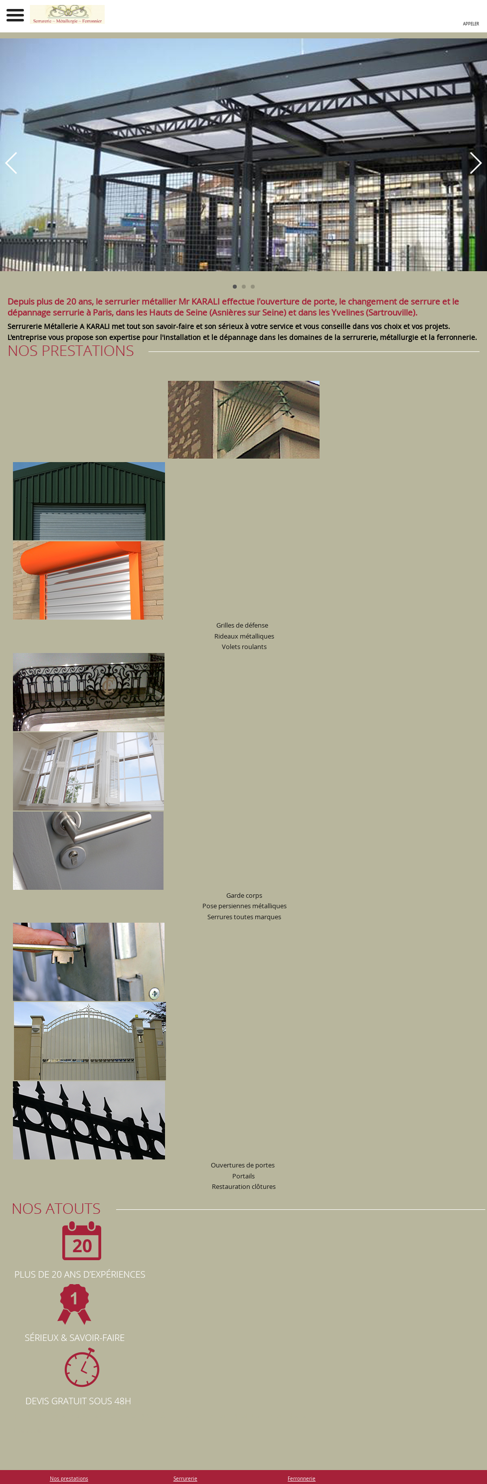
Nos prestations (69, 1478)
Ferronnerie (302, 1478)
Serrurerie (185, 1478)
